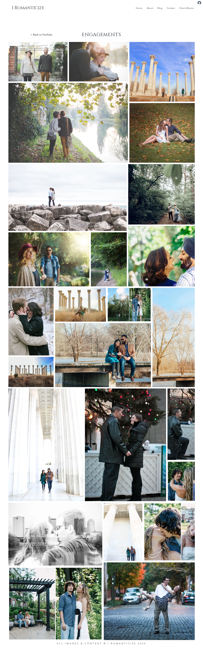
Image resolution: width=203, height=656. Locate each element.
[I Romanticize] (30, 7)
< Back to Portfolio (41, 34)
